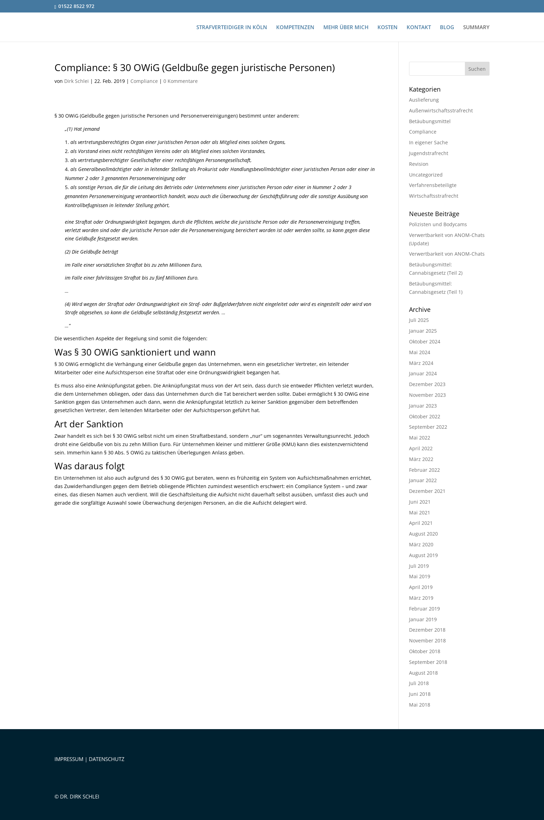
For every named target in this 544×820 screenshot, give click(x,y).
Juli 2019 (419, 566)
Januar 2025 (423, 330)
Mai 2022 (419, 437)
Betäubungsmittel (430, 121)
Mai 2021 (419, 512)
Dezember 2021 (427, 491)
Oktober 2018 (424, 651)
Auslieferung (424, 99)
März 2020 (421, 544)
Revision (418, 164)
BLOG (447, 28)
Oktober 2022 (424, 416)
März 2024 (421, 363)
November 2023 (427, 395)
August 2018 (423, 672)
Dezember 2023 (427, 384)
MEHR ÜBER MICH (345, 28)
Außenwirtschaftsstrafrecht (441, 110)
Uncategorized (426, 174)
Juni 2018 (420, 694)
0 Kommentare (180, 81)
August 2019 (423, 555)
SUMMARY (476, 28)
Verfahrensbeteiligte (433, 185)
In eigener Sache (428, 142)
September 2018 (428, 662)
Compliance (144, 81)
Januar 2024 (423, 373)
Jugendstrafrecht (428, 153)
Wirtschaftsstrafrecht (433, 196)
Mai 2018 (419, 704)
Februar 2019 (424, 608)
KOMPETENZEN (295, 28)
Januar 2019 (423, 619)
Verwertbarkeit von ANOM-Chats (447, 253)
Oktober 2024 (424, 341)
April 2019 (421, 587)
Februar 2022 (424, 470)
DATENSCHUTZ (107, 758)
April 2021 (421, 523)
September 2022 (428, 427)
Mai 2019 (419, 576)
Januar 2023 (423, 405)
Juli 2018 (419, 683)
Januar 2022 (423, 480)
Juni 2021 (420, 501)
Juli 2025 (419, 320)
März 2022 (421, 459)
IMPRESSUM (68, 758)
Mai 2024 (419, 352)
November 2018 (427, 640)
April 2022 (421, 448)
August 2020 (423, 533)
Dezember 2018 (427, 629)
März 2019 (421, 598)
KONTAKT (419, 28)
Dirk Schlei (76, 81)
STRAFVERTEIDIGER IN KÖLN (231, 28)
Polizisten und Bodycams (438, 224)
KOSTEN (387, 28)
